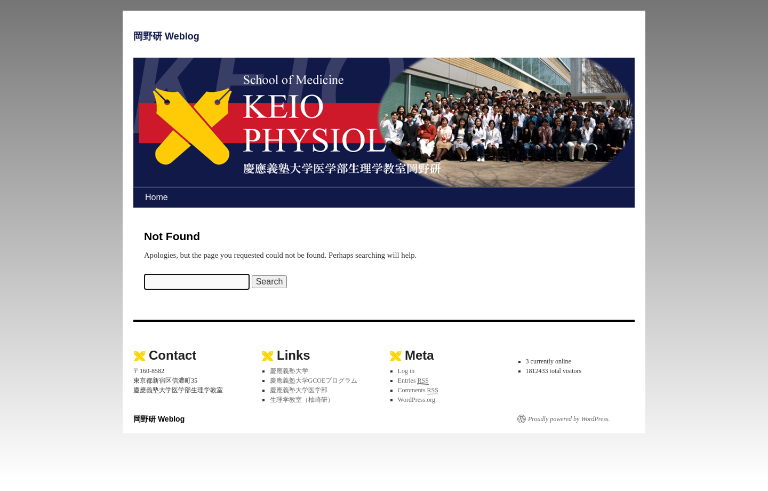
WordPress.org (416, 399)
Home (156, 197)
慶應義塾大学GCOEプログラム (314, 380)
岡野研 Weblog (166, 36)
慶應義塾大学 (289, 371)
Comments (418, 390)
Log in (406, 371)
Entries (413, 381)
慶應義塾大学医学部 (298, 390)
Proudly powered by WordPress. (569, 419)
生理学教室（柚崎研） (302, 399)
